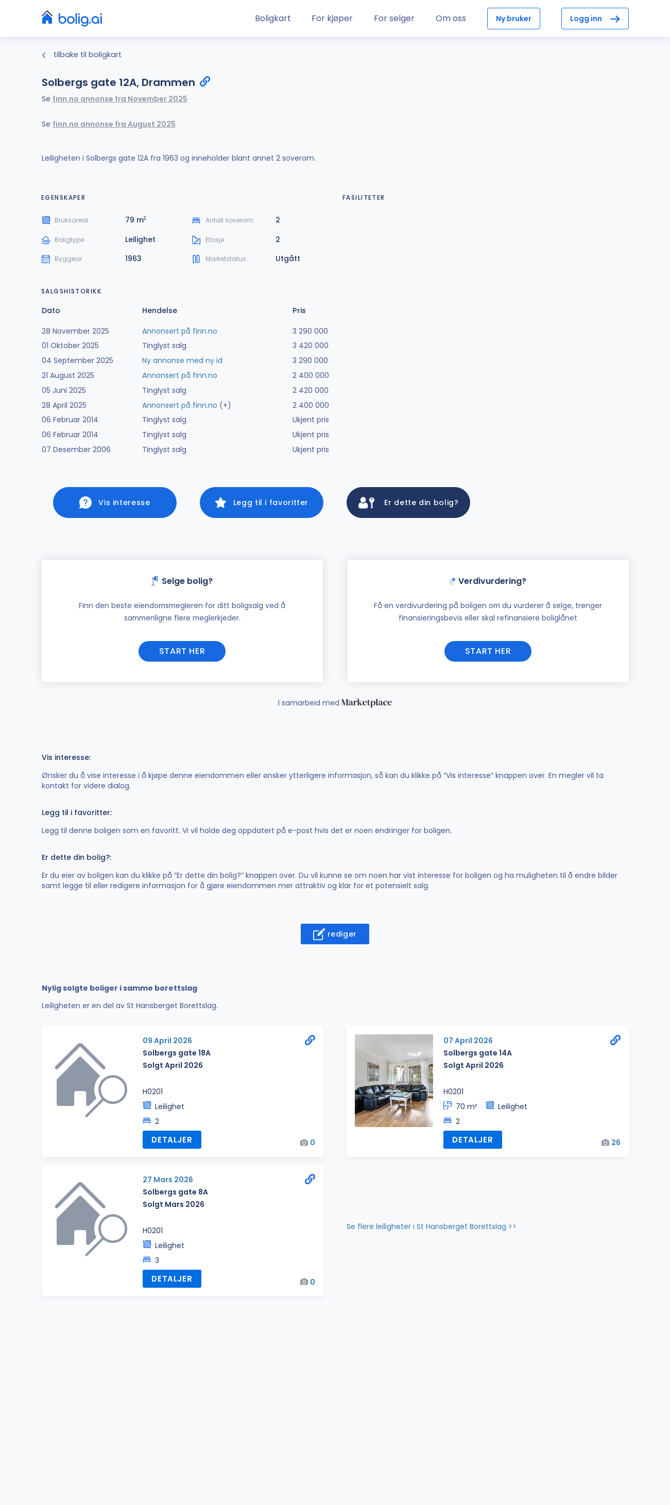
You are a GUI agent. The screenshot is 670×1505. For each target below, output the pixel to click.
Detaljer (170, 1141)
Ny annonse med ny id (182, 360)
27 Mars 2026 (168, 1180)
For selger (394, 18)
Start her (182, 653)
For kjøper (332, 18)
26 (616, 1144)
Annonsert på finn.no (179, 331)
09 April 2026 (167, 1042)
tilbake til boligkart (82, 54)
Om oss (451, 18)
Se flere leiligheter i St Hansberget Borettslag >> (432, 1227)
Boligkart (273, 18)
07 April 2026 (468, 1042)
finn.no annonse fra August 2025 (114, 124)
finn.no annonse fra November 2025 (120, 99)
